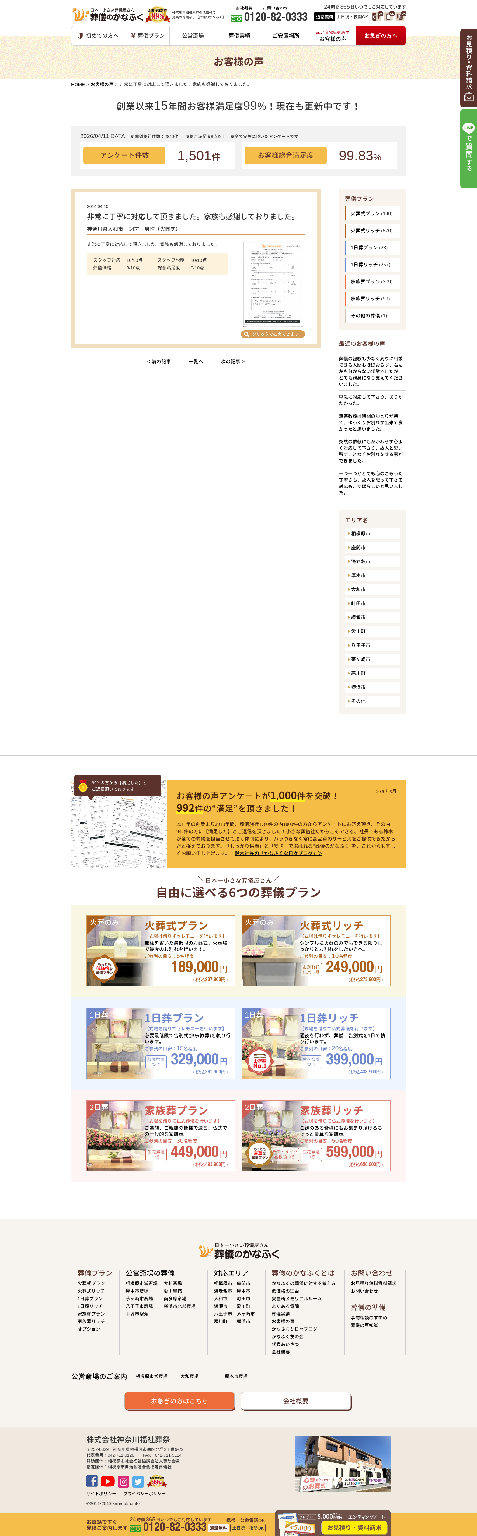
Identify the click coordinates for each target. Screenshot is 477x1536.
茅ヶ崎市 (361, 659)
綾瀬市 (358, 617)
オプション (89, 1329)
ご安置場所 (286, 36)
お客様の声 (102, 84)
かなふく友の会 (288, 1336)
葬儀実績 (239, 36)
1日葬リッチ (364, 264)
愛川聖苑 (173, 1291)
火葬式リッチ (365, 230)
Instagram (123, 1482)
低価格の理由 (285, 1291)
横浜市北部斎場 (180, 1306)
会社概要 (243, 8)
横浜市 (358, 687)
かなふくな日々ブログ (294, 1329)
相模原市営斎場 (142, 1283)
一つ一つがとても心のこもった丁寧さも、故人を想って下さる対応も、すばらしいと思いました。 (371, 483)
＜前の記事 (159, 361)
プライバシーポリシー (144, 1493)
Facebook (92, 1481)
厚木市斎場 (137, 1291)
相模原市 (361, 533)
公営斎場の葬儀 (150, 1273)
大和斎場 (173, 1283)
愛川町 (358, 631)
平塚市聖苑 (137, 1314)
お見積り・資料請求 (354, 1527)
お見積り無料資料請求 (373, 1283)
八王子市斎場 (139, 1306)
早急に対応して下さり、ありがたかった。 (371, 400)
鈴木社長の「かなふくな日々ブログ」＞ (278, 853)
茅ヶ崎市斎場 (139, 1298)
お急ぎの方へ (380, 36)
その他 (358, 701)
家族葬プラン (365, 281)
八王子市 (361, 645)
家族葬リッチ (365, 298)
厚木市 (358, 575)
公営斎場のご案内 (99, 1376)
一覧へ (196, 361)
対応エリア (231, 1273)
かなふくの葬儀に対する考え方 (304, 1283)
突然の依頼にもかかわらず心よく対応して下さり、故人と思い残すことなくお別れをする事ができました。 (371, 451)
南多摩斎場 (175, 1298)
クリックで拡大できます (275, 334)
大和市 (358, 589)
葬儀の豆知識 (364, 1325)
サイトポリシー (101, 1493)
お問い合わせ (275, 8)
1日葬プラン (364, 247)
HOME (78, 84)
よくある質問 (285, 1306)
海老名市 (361, 561)
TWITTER (138, 1482)
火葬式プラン (365, 213)
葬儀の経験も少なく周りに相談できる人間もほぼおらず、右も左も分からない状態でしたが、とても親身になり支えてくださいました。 (371, 371)
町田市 (358, 603)
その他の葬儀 (365, 315)
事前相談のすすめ (369, 1318)
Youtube (108, 1481)
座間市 (358, 547)
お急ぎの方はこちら (179, 1401)
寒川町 (358, 673)
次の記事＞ (233, 361)
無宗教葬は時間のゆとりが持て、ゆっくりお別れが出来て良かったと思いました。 (371, 422)
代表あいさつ (285, 1344)
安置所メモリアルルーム (297, 1298)
